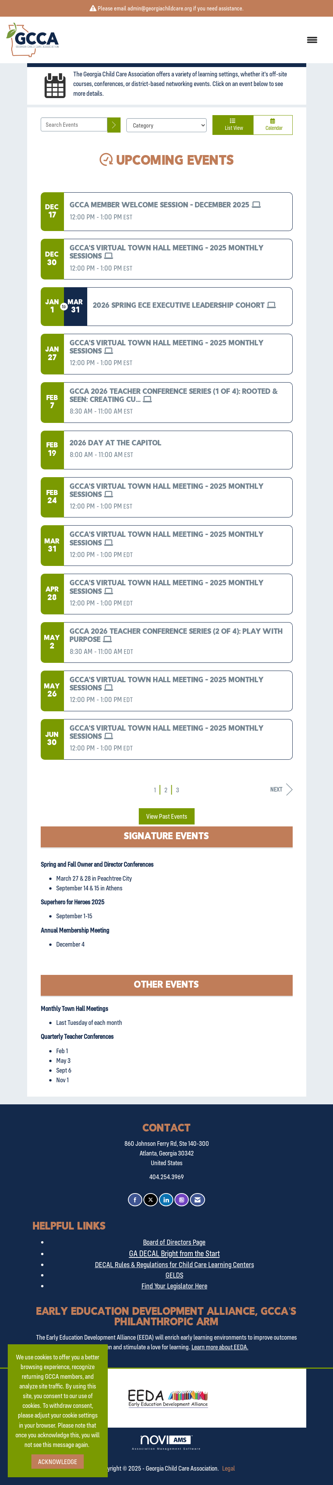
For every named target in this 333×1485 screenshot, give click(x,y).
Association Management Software (166, 1442)
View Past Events (166, 816)
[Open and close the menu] (192, 40)
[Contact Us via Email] (197, 1200)
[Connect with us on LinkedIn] (166, 1200)
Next (281, 789)
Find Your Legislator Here (174, 1285)
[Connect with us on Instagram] (181, 1200)
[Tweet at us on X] (150, 1200)
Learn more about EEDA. (220, 1347)
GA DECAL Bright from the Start (174, 1253)
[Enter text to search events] (74, 124)
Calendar (272, 124)
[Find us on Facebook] (135, 1200)
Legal (228, 1468)
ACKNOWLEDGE (57, 1461)
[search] (114, 125)
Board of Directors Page (174, 1242)
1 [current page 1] (155, 790)
